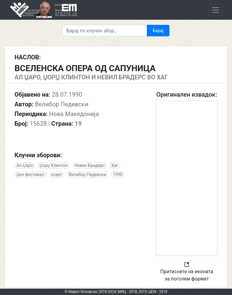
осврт (56, 174)
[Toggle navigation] (215, 10)
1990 (117, 174)
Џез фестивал (30, 174)
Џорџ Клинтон (54, 165)
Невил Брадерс (89, 165)
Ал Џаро (25, 165)
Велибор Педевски (87, 174)
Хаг (114, 165)
